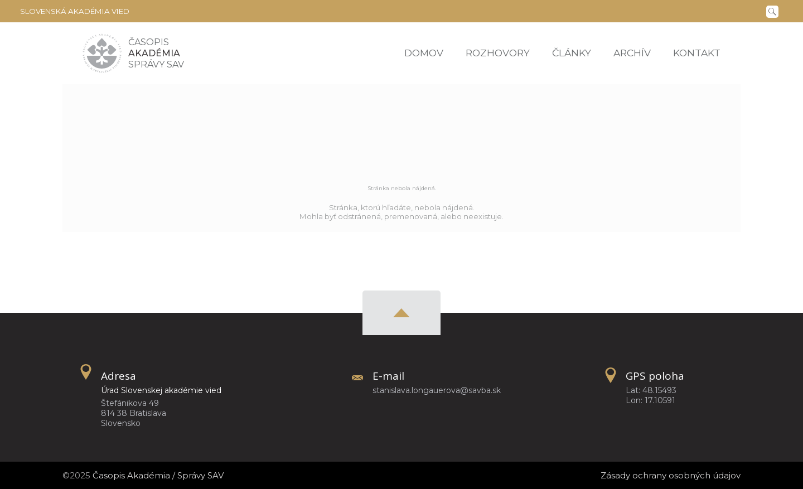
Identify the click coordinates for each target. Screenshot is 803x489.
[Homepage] (102, 53)
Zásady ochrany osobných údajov (671, 475)
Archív (632, 53)
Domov (423, 53)
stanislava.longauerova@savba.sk (437, 390)
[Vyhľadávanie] (774, 10)
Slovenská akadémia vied (74, 11)
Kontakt (696, 53)
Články (571, 53)
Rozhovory (498, 53)
